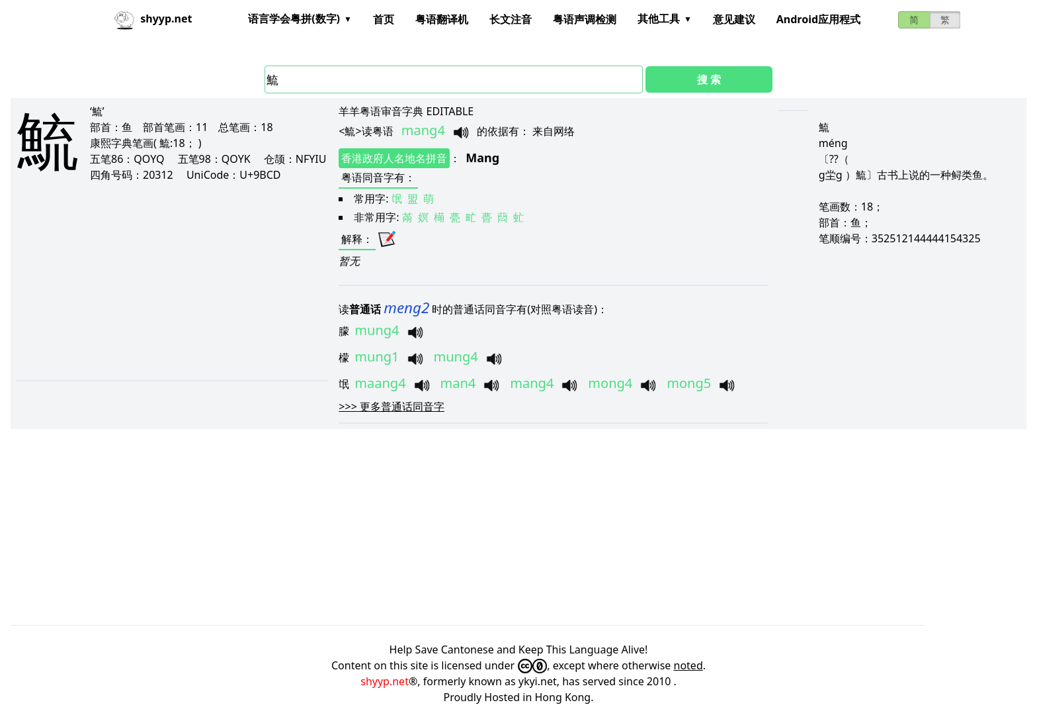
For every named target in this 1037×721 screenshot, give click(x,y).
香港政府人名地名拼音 (394, 158)
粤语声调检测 (584, 19)
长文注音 (510, 19)
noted (688, 665)
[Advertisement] (158, 280)
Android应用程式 (818, 19)
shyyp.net (384, 681)
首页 (383, 19)
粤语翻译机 (441, 19)
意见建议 (734, 19)
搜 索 (709, 79)
